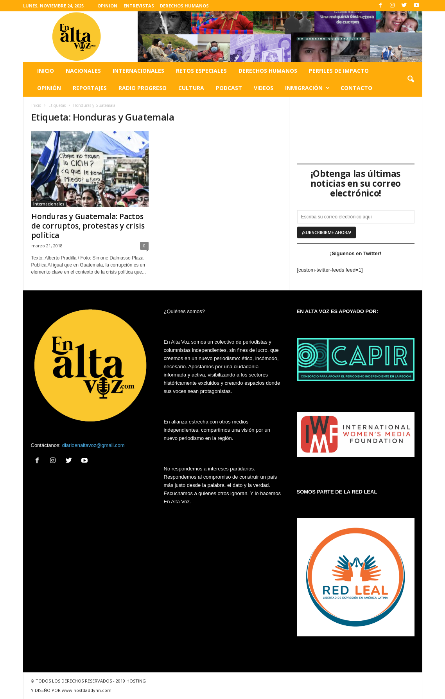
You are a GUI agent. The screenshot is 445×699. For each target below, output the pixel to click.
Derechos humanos (268, 70)
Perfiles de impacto (339, 70)
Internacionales (138, 70)
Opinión (49, 88)
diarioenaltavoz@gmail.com (93, 445)
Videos (263, 88)
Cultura (191, 88)
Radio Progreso (142, 88)
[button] (410, 79)
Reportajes (90, 88)
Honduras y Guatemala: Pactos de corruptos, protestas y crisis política (88, 225)
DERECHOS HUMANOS (184, 6)
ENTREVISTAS (139, 6)
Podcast (229, 88)
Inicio (45, 70)
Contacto (356, 88)
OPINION (107, 6)
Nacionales (83, 70)
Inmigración (307, 88)
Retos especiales (201, 70)
